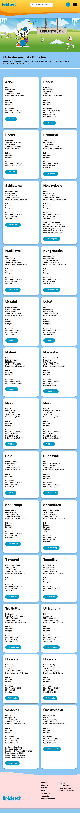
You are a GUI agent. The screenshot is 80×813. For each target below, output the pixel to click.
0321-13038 (53, 624)
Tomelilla (50, 563)
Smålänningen (48, 141)
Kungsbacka (53, 252)
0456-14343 (53, 519)
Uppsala (11, 663)
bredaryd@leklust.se (56, 149)
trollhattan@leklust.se (19, 626)
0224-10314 (15, 470)
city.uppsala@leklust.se (19, 677)
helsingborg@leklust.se (57, 200)
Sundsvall (51, 458)
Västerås (12, 714)
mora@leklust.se (17, 419)
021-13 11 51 (16, 726)
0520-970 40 (16, 624)
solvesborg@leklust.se (57, 521)
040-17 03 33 (16, 366)
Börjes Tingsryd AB (12, 568)
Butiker (44, 792)
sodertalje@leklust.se (18, 521)
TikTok (45, 534)
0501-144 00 (54, 366)
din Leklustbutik (69, 794)
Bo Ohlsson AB (49, 568)
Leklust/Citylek (49, 720)
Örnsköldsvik (53, 714)
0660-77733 (53, 726)
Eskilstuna (13, 186)
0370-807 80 (54, 147)
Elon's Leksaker (11, 464)
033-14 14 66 (16, 147)
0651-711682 (16, 315)
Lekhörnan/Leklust (50, 360)
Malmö (10, 354)
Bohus (48, 82)
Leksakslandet (49, 257)
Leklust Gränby (49, 669)
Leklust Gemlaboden (51, 513)
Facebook (8, 102)
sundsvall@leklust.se (56, 472)
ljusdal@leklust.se (17, 317)
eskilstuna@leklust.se (19, 200)
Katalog (44, 787)
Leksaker (44, 790)
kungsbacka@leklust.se (57, 265)
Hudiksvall (13, 252)
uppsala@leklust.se (56, 677)
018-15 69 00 (54, 675)
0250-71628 (53, 417)
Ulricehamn (52, 612)
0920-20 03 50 (54, 315)
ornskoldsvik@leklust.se (57, 728)
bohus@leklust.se (55, 96)
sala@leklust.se (16, 472)
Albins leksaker (11, 308)
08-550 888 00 (16, 519)
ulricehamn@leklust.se (57, 626)
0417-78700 (53, 574)
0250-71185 (15, 417)
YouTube (46, 532)
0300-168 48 (54, 263)
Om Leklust (45, 798)
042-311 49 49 (54, 198)
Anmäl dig (45, 795)
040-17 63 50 (16, 94)
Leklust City (10, 669)
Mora (9, 405)
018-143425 (15, 675)
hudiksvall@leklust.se (19, 265)
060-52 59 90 (54, 470)
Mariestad (51, 354)
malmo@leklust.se (17, 368)
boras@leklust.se (17, 149)
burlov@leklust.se (17, 96)
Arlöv (9, 82)
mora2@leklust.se (55, 419)
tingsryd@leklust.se (18, 576)
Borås (10, 135)
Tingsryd (12, 563)
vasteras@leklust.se (18, 728)
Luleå (47, 303)
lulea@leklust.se (55, 317)
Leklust (8, 88)
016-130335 (15, 198)
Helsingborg (53, 186)
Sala (8, 458)
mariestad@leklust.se (57, 368)
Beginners (9, 141)
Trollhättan (14, 612)
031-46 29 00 (54, 94)
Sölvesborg (52, 507)
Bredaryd (50, 135)
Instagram (9, 104)
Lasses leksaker (11, 192)
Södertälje (13, 507)
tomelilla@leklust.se (56, 576)
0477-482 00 (16, 574)
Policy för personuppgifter (48, 802)
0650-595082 (16, 263)
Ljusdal (11, 303)
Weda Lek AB (10, 513)
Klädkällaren (48, 88)
